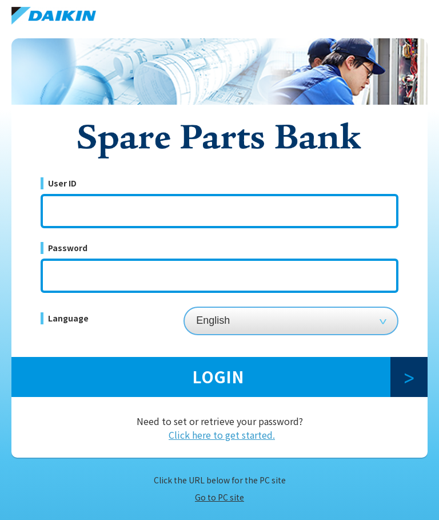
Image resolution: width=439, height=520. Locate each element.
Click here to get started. (222, 435)
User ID (62, 183)
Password (67, 247)
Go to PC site (219, 497)
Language (68, 318)
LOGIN (218, 376)
